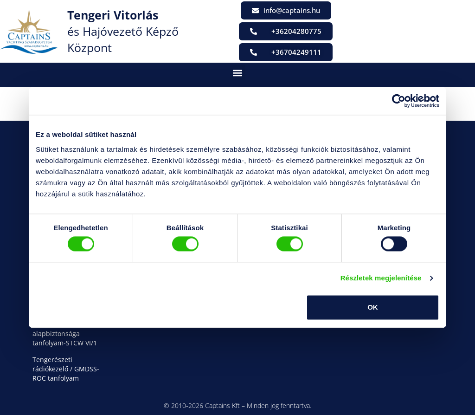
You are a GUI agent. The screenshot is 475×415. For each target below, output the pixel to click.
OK (372, 307)
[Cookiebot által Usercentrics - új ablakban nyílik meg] (398, 101)
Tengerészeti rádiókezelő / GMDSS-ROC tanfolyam (65, 369)
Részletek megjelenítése (381, 278)
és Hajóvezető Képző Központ (123, 31)
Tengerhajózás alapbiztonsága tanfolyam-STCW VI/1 (64, 333)
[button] (237, 72)
